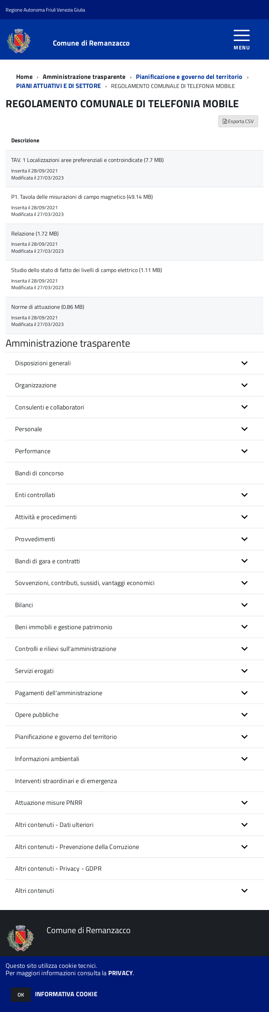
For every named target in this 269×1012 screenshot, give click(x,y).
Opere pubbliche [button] (36, 714)
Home (24, 76)
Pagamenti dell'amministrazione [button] (58, 693)
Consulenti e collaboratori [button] (49, 407)
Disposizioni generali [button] (43, 363)
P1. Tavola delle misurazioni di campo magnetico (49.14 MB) (82, 196)
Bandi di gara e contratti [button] (47, 561)
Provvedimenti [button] (35, 539)
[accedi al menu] (242, 39)
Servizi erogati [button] (34, 670)
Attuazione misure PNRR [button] (48, 802)
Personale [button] (28, 429)
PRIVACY (120, 973)
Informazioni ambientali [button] (47, 758)
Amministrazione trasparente (84, 76)
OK (21, 995)
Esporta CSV (238, 121)
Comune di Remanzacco (91, 43)
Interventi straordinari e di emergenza (66, 781)
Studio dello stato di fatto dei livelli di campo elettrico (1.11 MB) (86, 270)
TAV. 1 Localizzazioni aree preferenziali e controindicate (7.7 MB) (87, 160)
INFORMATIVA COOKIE (66, 994)
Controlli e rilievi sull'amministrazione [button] (65, 648)
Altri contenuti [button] (34, 890)
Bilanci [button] (24, 605)
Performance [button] (32, 451)
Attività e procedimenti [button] (46, 517)
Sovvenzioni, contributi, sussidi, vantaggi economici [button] (84, 582)
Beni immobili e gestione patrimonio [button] (63, 627)
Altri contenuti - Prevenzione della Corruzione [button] (77, 846)
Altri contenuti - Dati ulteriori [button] (54, 824)
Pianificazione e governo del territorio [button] (66, 736)
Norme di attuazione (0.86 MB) (47, 307)
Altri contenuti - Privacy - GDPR (58, 868)
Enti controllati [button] (35, 495)
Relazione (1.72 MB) (34, 233)
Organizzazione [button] (36, 385)
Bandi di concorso (39, 473)
